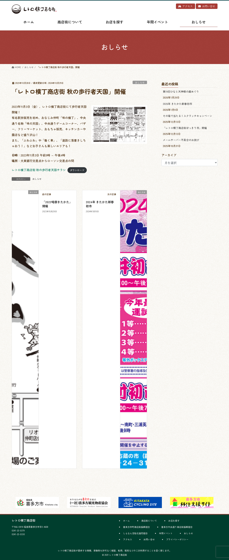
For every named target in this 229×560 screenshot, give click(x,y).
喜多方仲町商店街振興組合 (136, 526)
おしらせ (140, 82)
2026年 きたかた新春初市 (177, 104)
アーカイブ (169, 155)
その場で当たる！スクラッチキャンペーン (187, 116)
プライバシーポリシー (177, 539)
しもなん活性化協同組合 (135, 533)
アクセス (127, 539)
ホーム (126, 520)
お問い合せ (149, 539)
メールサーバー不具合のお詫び (181, 140)
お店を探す (173, 520)
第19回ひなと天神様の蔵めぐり (181, 91)
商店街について (149, 520)
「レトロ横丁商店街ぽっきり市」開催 (185, 128)
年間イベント (165, 533)
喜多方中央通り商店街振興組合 (176, 526)
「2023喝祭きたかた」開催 (57, 204)
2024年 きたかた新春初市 (100, 204)
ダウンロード (77, 170)
